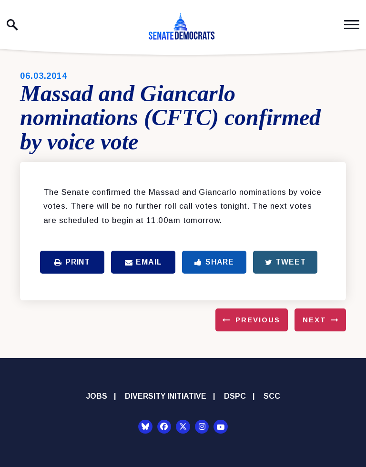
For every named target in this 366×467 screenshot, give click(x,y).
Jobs (96, 396)
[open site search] (12, 25)
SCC (272, 396)
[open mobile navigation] (351, 25)
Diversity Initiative (165, 396)
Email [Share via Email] (143, 262)
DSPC (235, 396)
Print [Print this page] (72, 262)
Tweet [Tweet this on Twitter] (285, 262)
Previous (257, 320)
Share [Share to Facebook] (214, 262)
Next (314, 320)
